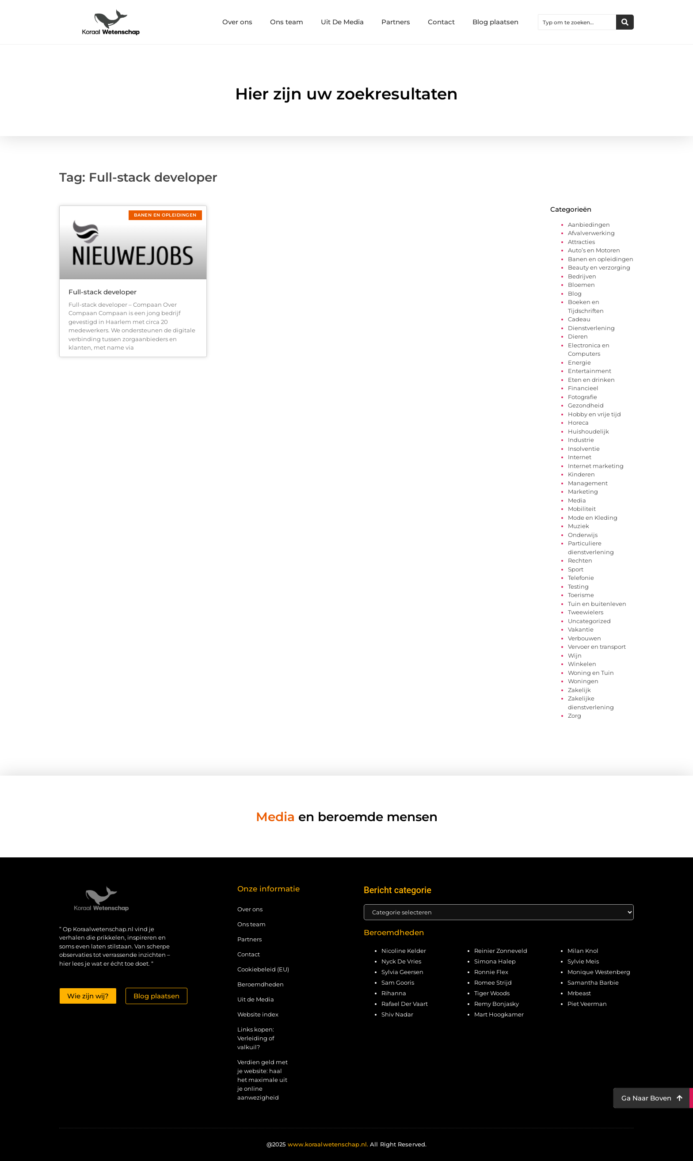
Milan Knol (582, 950)
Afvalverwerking (591, 232)
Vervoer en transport (597, 646)
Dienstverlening (591, 327)
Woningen (583, 681)
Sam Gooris (397, 982)
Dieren (578, 336)
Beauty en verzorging (599, 267)
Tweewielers (585, 612)
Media (577, 500)
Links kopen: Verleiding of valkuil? (255, 1038)
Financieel (583, 388)
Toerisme (581, 594)
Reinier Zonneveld (500, 950)
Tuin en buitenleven (597, 603)
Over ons (237, 22)
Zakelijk (579, 689)
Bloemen (581, 284)
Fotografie (582, 396)
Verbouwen (584, 638)
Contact (441, 22)
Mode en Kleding (592, 517)
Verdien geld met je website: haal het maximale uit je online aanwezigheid (262, 1079)
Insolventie (584, 448)
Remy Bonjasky (496, 1003)
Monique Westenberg (598, 971)
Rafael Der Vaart (404, 1003)
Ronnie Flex (491, 971)
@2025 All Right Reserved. (346, 1144)
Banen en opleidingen (600, 259)
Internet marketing (596, 465)
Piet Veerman (587, 1003)
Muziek (578, 525)
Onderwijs (583, 534)
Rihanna (393, 993)
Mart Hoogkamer (499, 1014)
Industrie (581, 439)
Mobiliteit (582, 508)
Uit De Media (342, 22)
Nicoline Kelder (403, 950)
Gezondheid (586, 405)
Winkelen (582, 663)
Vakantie (581, 629)
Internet (579, 457)
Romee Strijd (493, 982)
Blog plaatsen (495, 22)
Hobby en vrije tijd (594, 414)
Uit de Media (255, 999)
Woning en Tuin (591, 672)
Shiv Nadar (397, 1014)
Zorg (574, 715)
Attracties (581, 241)
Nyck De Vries (401, 961)
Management (588, 483)
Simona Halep (495, 961)
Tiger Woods (492, 993)
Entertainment (589, 370)
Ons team (286, 22)
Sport (575, 569)
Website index (257, 1014)
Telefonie (581, 577)
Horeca (578, 422)
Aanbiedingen (589, 224)
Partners (395, 22)
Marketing (583, 491)
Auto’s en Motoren (594, 250)
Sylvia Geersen (402, 971)
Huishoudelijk (588, 431)
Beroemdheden (260, 984)
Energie (579, 362)
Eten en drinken (591, 379)
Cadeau (579, 319)
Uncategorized (589, 620)
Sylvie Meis (583, 961)
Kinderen (581, 474)
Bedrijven (582, 276)
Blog (575, 293)
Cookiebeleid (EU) (263, 969)
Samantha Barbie (593, 982)
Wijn (575, 655)
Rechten (580, 560)
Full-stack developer (103, 292)
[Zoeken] (625, 22)
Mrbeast (579, 993)
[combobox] (577, 22)
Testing (578, 586)
